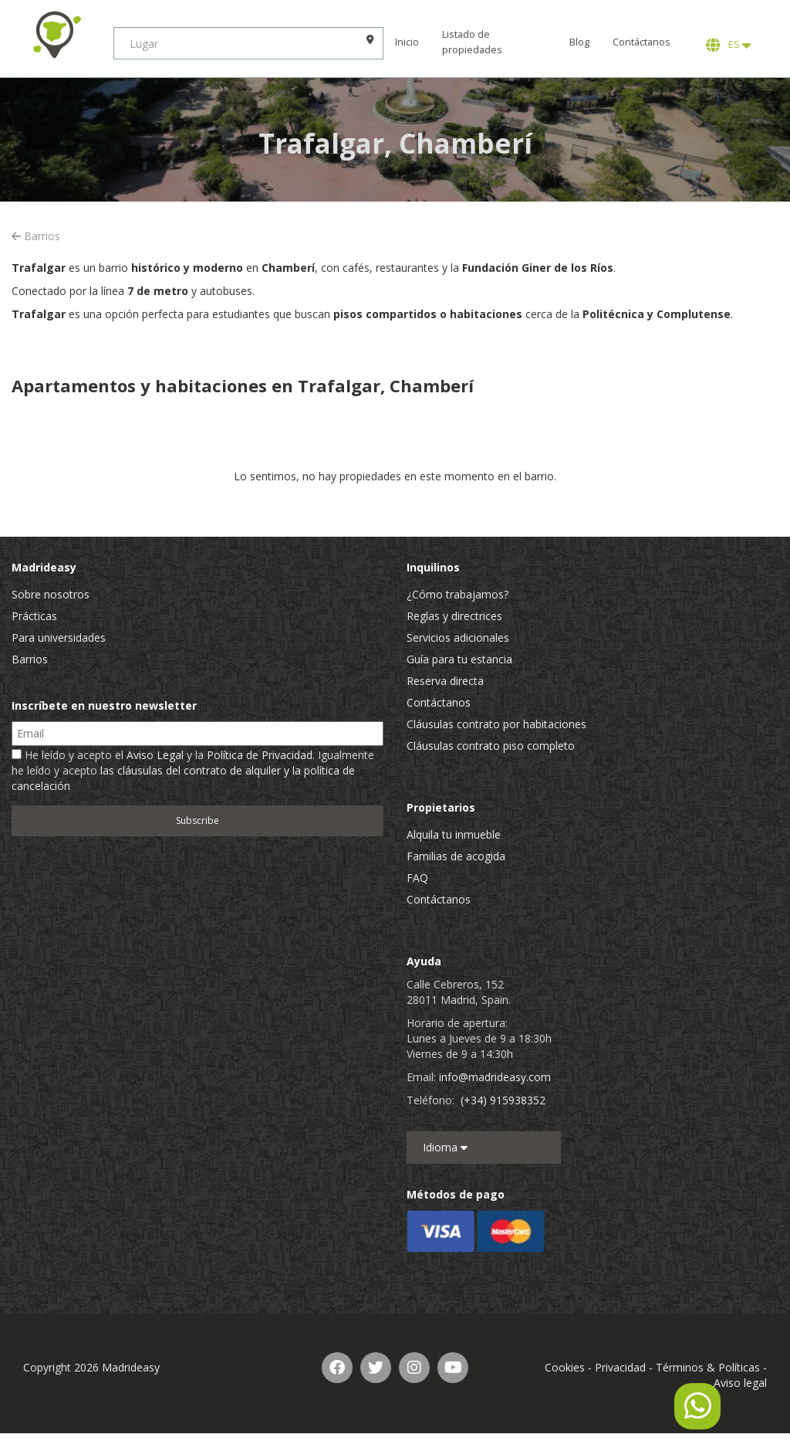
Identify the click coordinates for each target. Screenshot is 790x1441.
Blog (579, 42)
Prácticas (34, 616)
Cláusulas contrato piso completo (491, 745)
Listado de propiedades (474, 42)
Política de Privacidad (259, 755)
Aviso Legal (155, 755)
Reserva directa (445, 680)
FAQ (417, 877)
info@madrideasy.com (495, 1077)
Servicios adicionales (458, 637)
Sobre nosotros (50, 594)
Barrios (36, 236)
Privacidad (620, 1367)
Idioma (445, 1147)
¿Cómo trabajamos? (457, 594)
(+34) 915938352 (503, 1100)
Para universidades (59, 637)
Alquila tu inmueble (454, 834)
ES (728, 45)
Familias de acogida (456, 856)
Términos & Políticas (708, 1367)
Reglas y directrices (454, 616)
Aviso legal (740, 1382)
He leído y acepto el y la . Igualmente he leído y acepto (193, 770)
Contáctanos (641, 42)
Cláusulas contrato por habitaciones (496, 724)
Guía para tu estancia (459, 659)
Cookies (565, 1367)
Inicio (409, 42)
